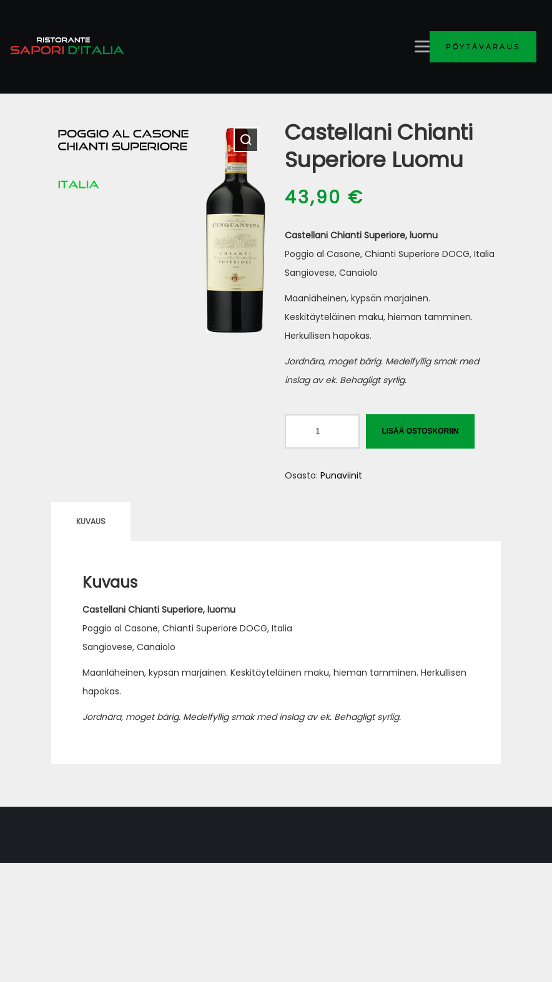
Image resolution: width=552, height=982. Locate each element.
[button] (246, 139)
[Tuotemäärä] (322, 431)
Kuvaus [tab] (91, 521)
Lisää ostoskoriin (420, 431)
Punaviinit (341, 475)
